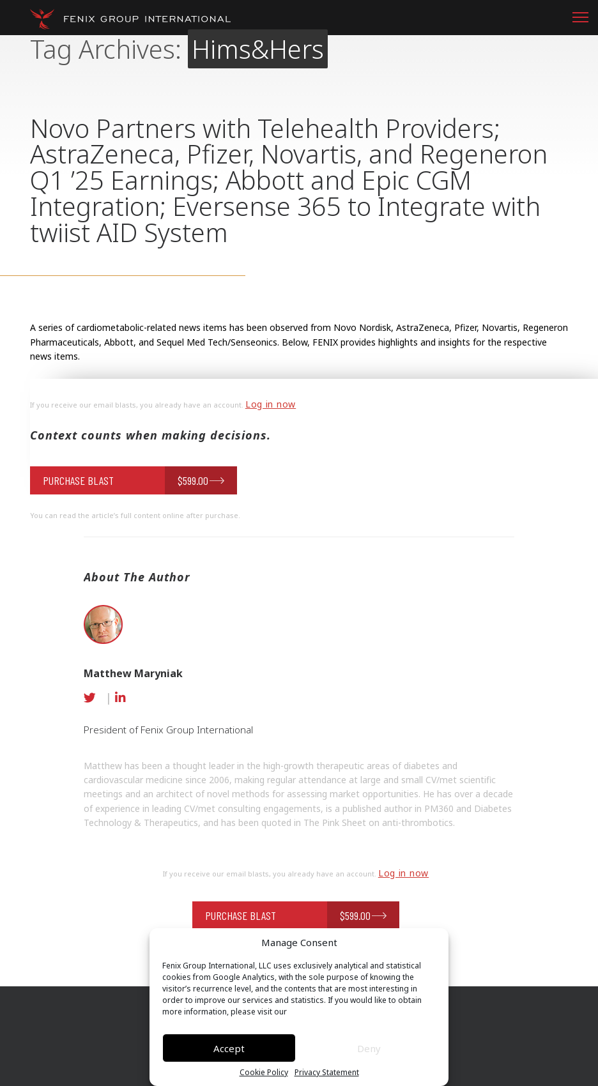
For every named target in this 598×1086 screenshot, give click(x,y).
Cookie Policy (264, 1072)
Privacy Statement (327, 1072)
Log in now (270, 404)
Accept (229, 1048)
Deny (369, 1048)
